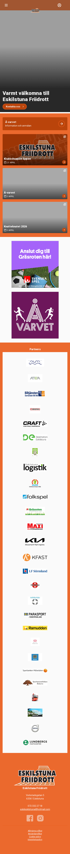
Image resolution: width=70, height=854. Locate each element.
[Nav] (6, 5)
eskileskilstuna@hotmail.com (35, 809)
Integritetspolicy (35, 839)
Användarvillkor (35, 834)
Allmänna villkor (35, 831)
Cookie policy (35, 837)
